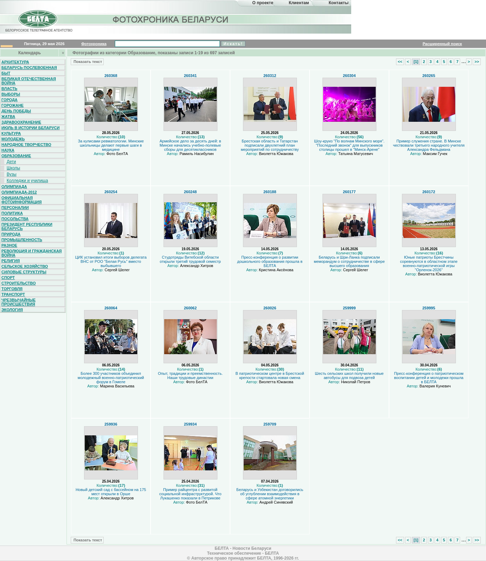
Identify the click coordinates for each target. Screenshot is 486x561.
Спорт (8, 277)
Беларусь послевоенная (29, 67)
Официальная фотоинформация (21, 200)
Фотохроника (93, 44)
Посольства (15, 219)
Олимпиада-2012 (19, 192)
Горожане (12, 105)
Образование (16, 156)
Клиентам (299, 2)
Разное (9, 245)
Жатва (8, 116)
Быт (5, 73)
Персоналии (15, 207)
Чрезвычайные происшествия (18, 302)
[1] (416, 61)
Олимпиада (14, 186)
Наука (7, 150)
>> (476, 61)
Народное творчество (26, 144)
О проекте (262, 2)
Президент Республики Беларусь (27, 226)
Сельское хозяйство (24, 266)
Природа (11, 234)
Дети (11, 161)
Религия (10, 261)
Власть (9, 88)
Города (9, 100)
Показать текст (87, 61)
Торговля (11, 289)
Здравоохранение (21, 122)
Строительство (18, 283)
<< (400, 61)
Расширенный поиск (442, 44)
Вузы (11, 174)
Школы (13, 168)
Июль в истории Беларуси (30, 128)
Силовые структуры (23, 272)
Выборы (10, 94)
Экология (12, 310)
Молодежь (13, 139)
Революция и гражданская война (31, 253)
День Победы (16, 111)
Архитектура (15, 62)
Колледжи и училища (27, 180)
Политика (12, 213)
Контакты (339, 2)
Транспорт (13, 294)
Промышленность (21, 240)
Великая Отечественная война (28, 81)
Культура (11, 133)
